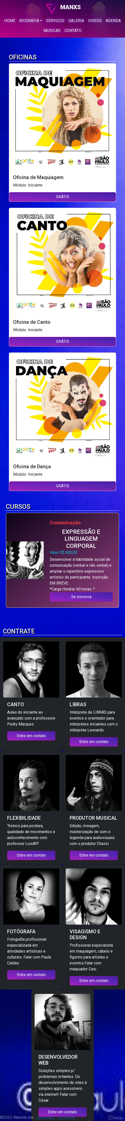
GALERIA (76, 20)
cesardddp (46, 1117)
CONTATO (73, 30)
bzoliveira (66, 1117)
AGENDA (113, 20)
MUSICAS (52, 30)
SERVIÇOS (55, 20)
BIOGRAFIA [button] (29, 20)
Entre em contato (31, 735)
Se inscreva (81, 596)
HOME (9, 20)
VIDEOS (95, 20)
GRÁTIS (62, 196)
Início (118, 1118)
